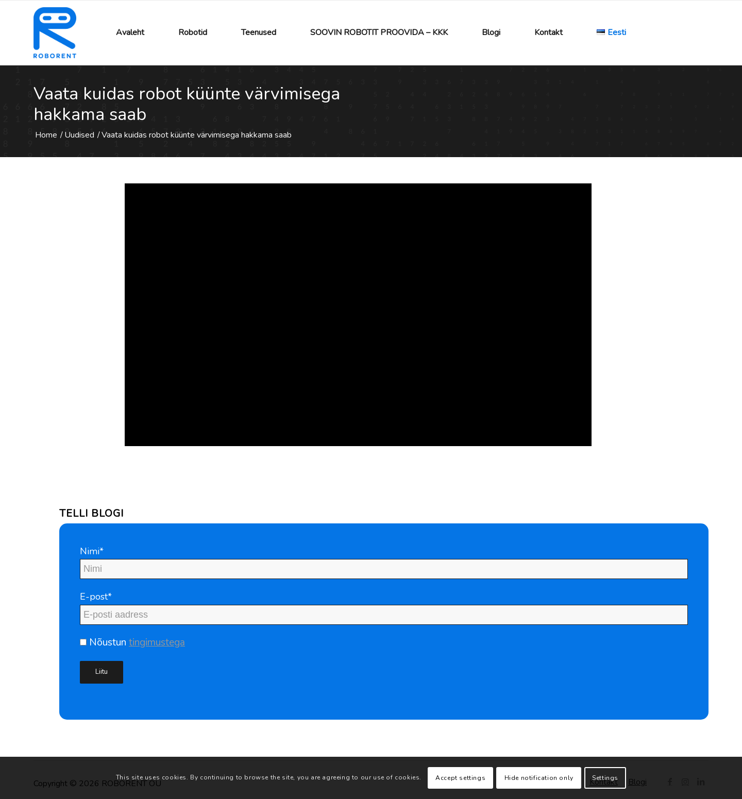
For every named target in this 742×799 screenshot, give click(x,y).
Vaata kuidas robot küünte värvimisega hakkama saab (186, 104)
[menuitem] (130, 33)
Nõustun (132, 642)
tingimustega (157, 642)
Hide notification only (539, 778)
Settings (605, 778)
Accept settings (460, 778)
